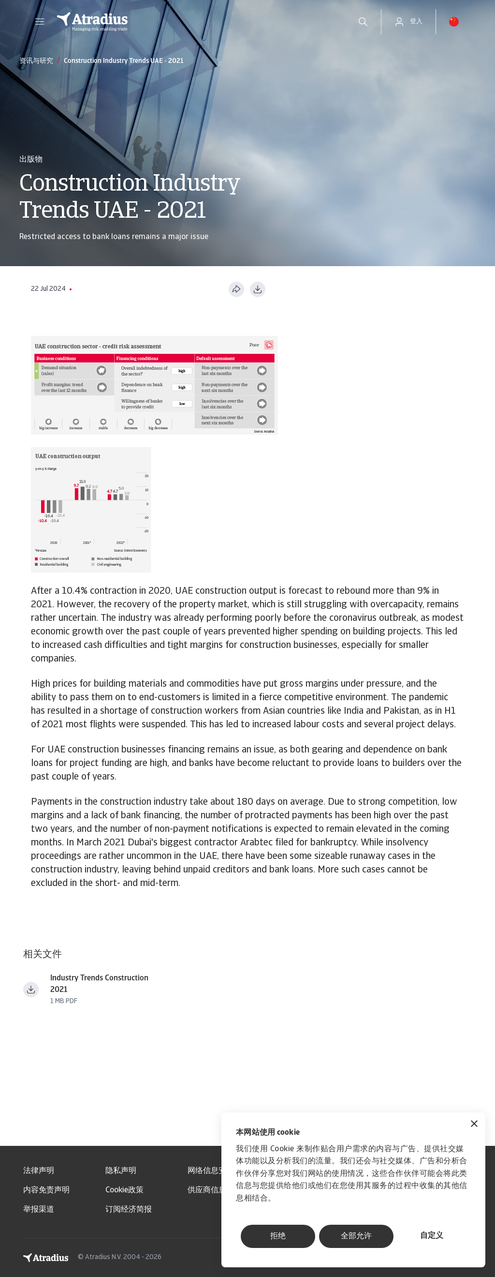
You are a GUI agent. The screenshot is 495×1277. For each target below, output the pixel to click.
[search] (363, 21)
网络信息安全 (211, 1171)
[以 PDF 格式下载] (257, 289)
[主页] (196, 21)
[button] (39, 21)
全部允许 (356, 1236)
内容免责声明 (46, 1190)
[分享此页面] (236, 289)
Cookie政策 (124, 1190)
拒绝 (278, 1236)
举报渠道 (38, 1210)
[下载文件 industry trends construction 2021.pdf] (31, 989)
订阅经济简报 (128, 1210)
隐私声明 (120, 1171)
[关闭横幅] (474, 1124)
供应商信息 (207, 1190)
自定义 (431, 1236)
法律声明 (38, 1171)
